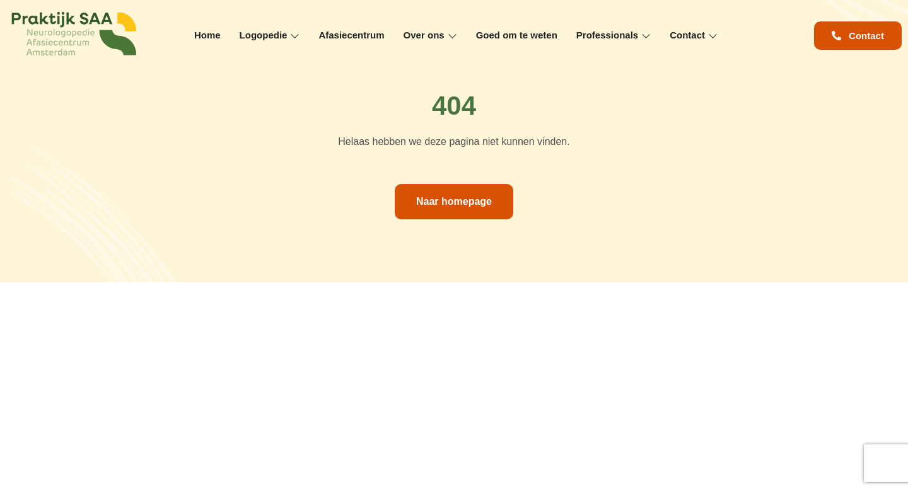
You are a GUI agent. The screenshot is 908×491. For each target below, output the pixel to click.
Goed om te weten (516, 35)
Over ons (430, 35)
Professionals (613, 35)
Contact (694, 35)
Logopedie (270, 35)
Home (207, 35)
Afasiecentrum (351, 35)
